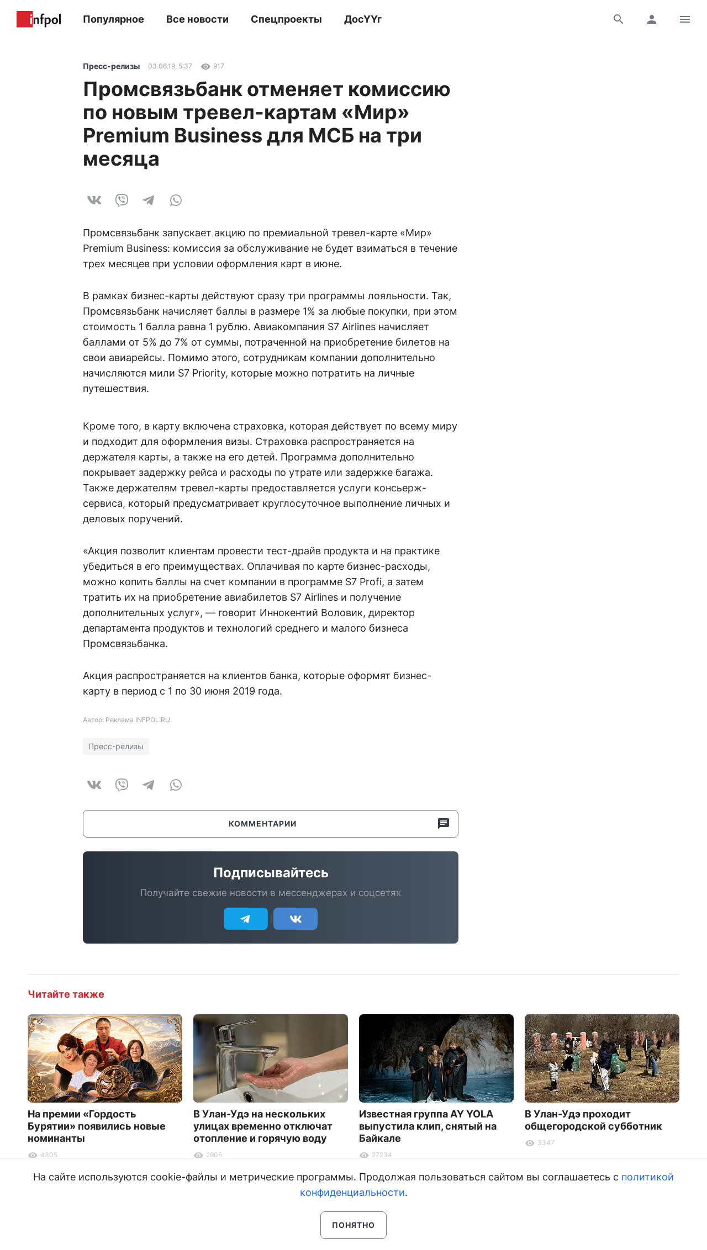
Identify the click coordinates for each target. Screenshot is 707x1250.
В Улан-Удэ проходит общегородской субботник (593, 1120)
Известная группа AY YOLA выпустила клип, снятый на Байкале (428, 1126)
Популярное (113, 19)
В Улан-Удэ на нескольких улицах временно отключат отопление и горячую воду (263, 1126)
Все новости (197, 19)
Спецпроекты (286, 19)
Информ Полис (39, 19)
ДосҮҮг (363, 19)
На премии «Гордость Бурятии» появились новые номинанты (97, 1126)
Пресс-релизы (111, 66)
